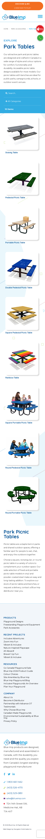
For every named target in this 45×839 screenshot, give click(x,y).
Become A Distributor (14, 701)
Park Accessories (18, 29)
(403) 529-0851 (13, 793)
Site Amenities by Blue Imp (16, 677)
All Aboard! (9, 651)
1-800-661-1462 (13, 782)
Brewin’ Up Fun (11, 654)
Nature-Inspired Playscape (16, 648)
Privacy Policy (10, 721)
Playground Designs (13, 622)
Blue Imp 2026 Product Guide (18, 671)
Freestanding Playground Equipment (22, 625)
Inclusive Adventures (14, 639)
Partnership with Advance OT (18, 704)
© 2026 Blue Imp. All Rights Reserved (16, 825)
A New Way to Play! (22, 6)
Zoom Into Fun (11, 642)
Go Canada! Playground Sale (17, 668)
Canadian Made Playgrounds (17, 713)
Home (6, 29)
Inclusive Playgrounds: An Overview (21, 684)
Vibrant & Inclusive (12, 645)
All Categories (14, 101)
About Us (8, 697)
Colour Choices (11, 674)
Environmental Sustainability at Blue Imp (21, 717)
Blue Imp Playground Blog (17, 680)
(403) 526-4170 (13, 787)
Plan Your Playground (14, 687)
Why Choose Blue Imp (14, 710)
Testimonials (9, 707)
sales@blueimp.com (15, 798)
